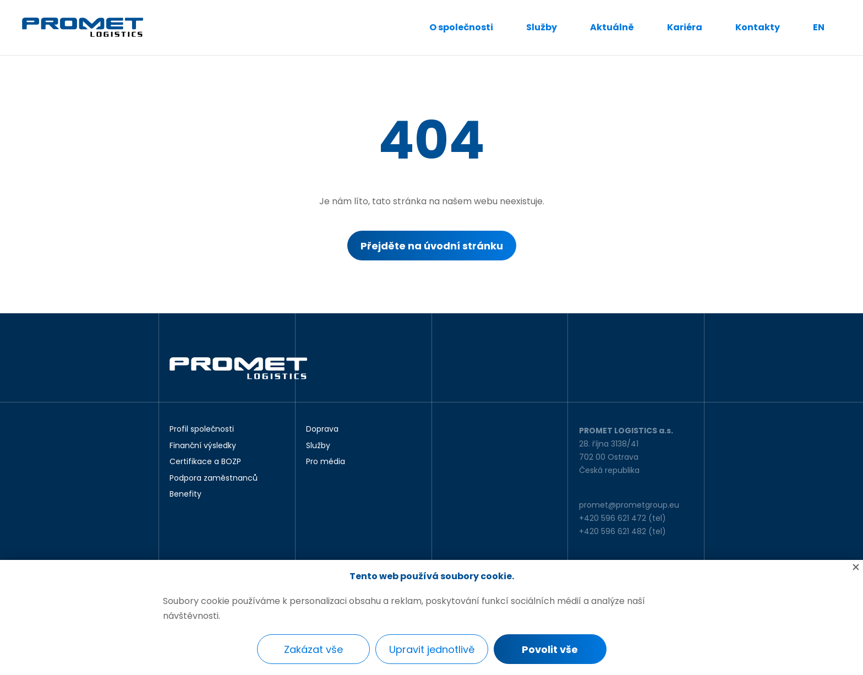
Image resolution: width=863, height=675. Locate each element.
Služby (541, 27)
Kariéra (684, 27)
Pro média (325, 462)
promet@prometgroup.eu (629, 504)
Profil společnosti (202, 429)
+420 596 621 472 (612, 518)
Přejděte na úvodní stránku (432, 246)
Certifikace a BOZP (205, 462)
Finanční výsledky (203, 446)
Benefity (185, 494)
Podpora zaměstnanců (214, 478)
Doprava (322, 429)
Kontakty (757, 27)
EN (818, 27)
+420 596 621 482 (612, 531)
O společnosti (461, 27)
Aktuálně (612, 27)
